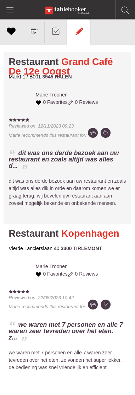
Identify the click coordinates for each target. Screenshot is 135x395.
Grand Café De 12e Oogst (61, 67)
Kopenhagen (90, 233)
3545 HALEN (57, 76)
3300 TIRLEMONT (81, 248)
